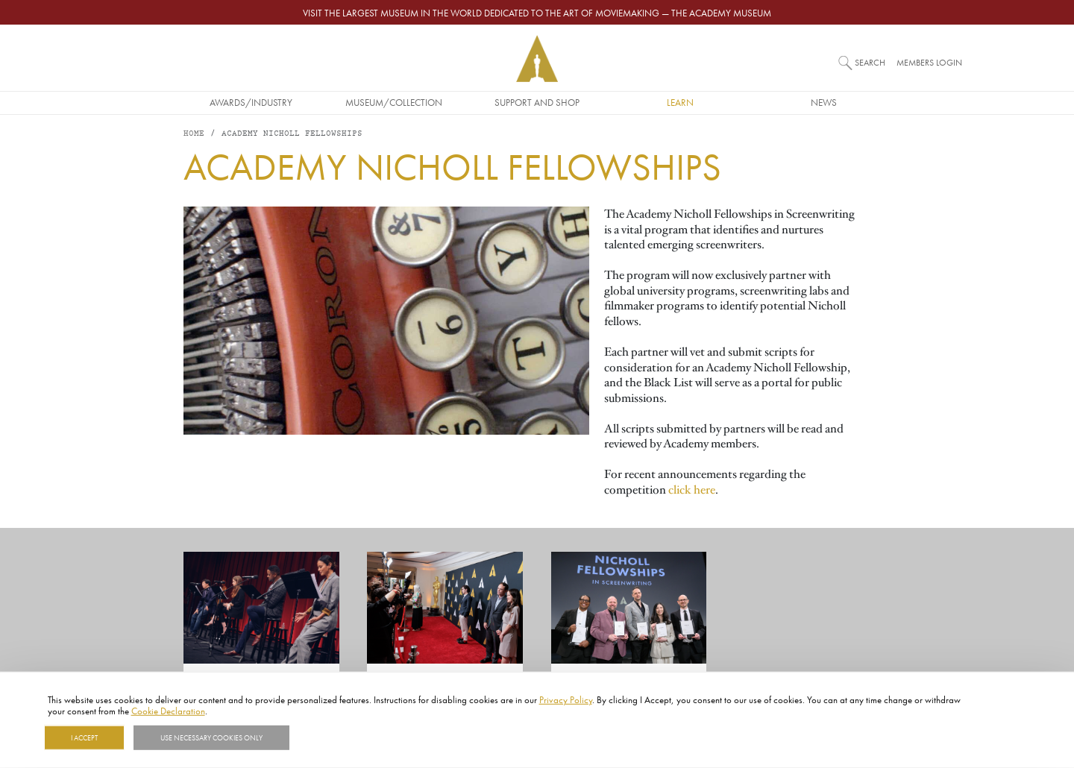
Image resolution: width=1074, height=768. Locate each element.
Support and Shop (537, 102)
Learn (680, 102)
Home (193, 134)
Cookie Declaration (168, 711)
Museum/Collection (393, 102)
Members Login (929, 62)
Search (870, 62)
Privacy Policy (565, 699)
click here (691, 490)
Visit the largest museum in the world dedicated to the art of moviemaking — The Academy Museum (537, 13)
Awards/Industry (251, 102)
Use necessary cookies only (211, 737)
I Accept (84, 737)
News (824, 102)
